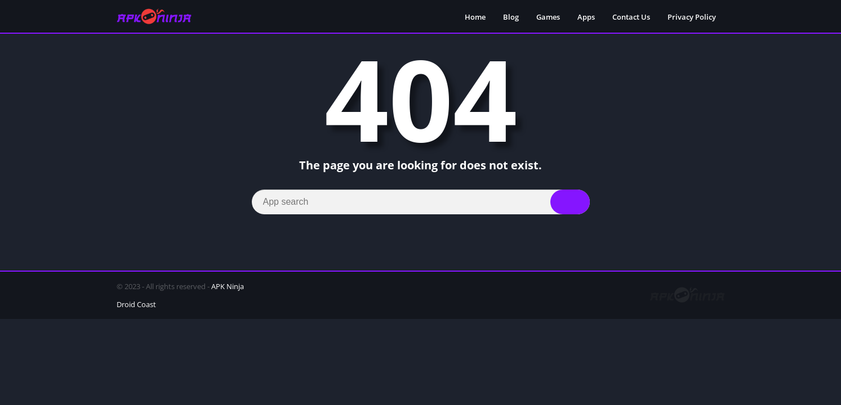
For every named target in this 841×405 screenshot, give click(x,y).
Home (475, 17)
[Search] (421, 202)
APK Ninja (227, 286)
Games (548, 17)
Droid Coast (136, 304)
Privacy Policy (692, 17)
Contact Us (631, 17)
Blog (511, 17)
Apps (586, 17)
